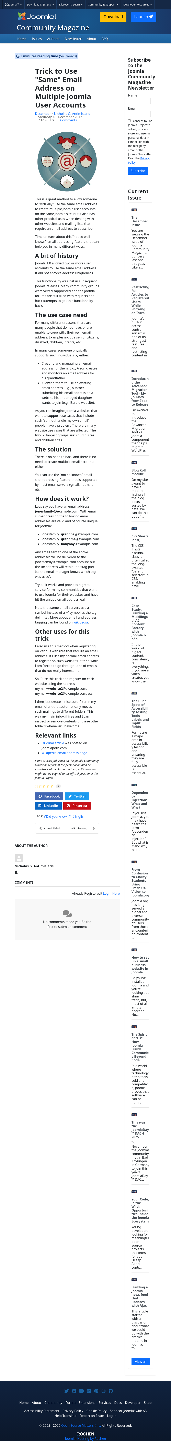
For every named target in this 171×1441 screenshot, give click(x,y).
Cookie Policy (97, 1411)
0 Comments (67, 120)
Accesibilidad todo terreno (53, 828)
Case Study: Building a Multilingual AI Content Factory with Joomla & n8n (140, 622)
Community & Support (102, 4)
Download (113, 16)
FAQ (105, 39)
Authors (53, 39)
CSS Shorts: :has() (140, 538)
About (91, 39)
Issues (37, 39)
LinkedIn (48, 805)
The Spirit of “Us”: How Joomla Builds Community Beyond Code (140, 1047)
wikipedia (80, 622)
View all (140, 1361)
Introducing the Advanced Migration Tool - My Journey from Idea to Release (140, 391)
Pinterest (77, 805)
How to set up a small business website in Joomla (140, 964)
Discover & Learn (70, 4)
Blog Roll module (139, 472)
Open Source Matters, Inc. (81, 1425)
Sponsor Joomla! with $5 (128, 1411)
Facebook (49, 796)
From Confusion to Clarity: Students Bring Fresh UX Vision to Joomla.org (140, 882)
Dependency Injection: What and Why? (140, 800)
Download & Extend (39, 4)
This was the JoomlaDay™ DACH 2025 (140, 1129)
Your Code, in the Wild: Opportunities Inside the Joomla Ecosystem (140, 1210)
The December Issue (140, 221)
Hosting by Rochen (85, 1438)
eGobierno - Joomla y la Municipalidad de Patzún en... (85, 828)
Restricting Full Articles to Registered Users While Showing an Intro (140, 300)
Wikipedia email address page (64, 753)
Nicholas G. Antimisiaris (72, 113)
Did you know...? (58, 816)
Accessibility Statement (41, 1411)
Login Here (111, 893)
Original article (53, 743)
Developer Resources (136, 4)
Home (22, 39)
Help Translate (66, 1415)
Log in (111, 1415)
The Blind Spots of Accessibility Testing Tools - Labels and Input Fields (140, 714)
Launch (143, 16)
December (43, 113)
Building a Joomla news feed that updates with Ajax (140, 1296)
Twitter (77, 796)
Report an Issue (92, 1415)
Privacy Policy (73, 1411)
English (80, 816)
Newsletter (73, 39)
